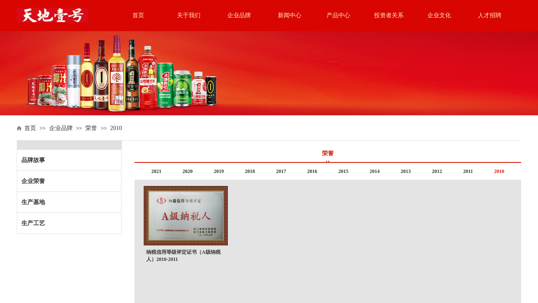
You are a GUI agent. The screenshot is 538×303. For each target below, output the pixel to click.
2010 (116, 128)
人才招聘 (489, 15)
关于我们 (188, 15)
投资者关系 (389, 15)
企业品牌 (239, 15)
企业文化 (439, 15)
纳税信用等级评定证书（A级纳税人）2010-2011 (183, 255)
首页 (138, 15)
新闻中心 (289, 15)
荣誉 (91, 128)
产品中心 (338, 15)
